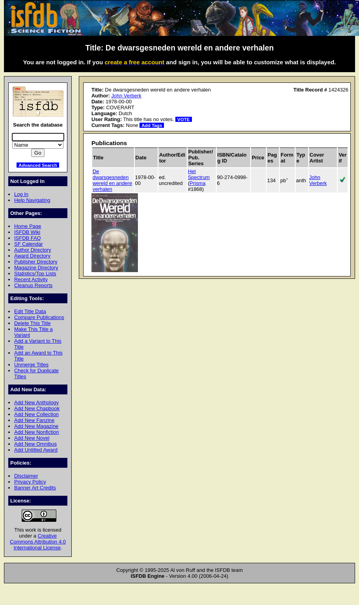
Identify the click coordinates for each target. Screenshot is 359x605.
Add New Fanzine (34, 420)
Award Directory (32, 256)
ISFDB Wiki (27, 232)
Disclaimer (26, 476)
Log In (21, 194)
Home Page (27, 226)
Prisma (197, 183)
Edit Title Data (30, 311)
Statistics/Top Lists (35, 273)
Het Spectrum (199, 174)
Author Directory (32, 250)
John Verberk (126, 96)
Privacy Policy (30, 482)
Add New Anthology (36, 402)
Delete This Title (32, 323)
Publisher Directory (35, 262)
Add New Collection (36, 414)
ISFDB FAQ (27, 238)
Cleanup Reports (33, 285)
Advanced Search (38, 165)
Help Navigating (32, 200)
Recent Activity (31, 279)
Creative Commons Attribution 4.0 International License (38, 542)
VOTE (183, 119)
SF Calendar (28, 244)
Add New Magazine (36, 426)
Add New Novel (31, 438)
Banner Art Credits (35, 488)
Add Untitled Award (36, 450)
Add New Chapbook (37, 408)
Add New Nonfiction (36, 432)
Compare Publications (39, 317)
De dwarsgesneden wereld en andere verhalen (112, 180)
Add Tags (151, 125)
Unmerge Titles (31, 365)
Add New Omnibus (35, 444)
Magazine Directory (36, 268)
